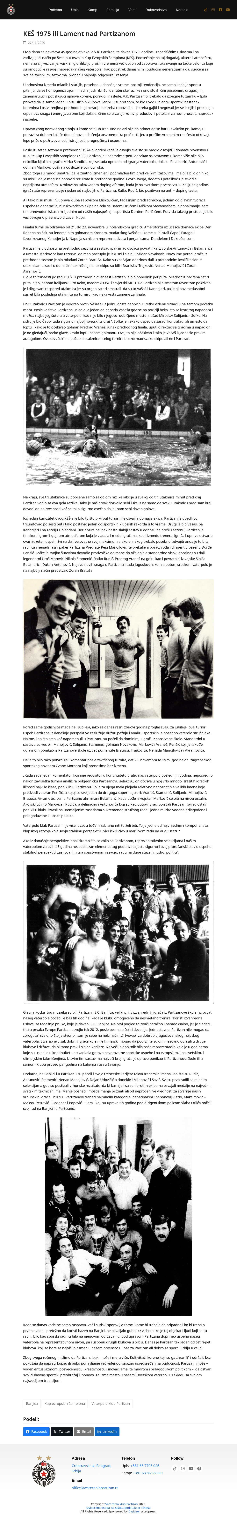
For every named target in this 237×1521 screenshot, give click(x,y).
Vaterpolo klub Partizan (111, 1403)
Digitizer (134, 1511)
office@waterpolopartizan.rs (95, 1487)
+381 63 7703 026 (145, 1465)
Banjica (32, 1403)
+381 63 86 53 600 (148, 1472)
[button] (36, 1431)
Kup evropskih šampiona (64, 1403)
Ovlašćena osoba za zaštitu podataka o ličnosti (118, 1508)
